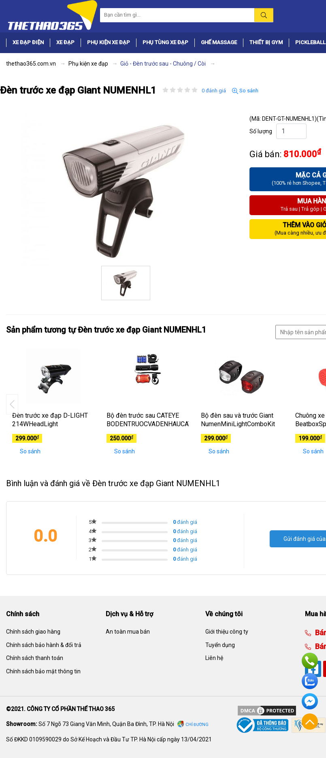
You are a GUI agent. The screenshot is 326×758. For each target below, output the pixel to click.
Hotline (310, 661)
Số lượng (260, 131)
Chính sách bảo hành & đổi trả (43, 645)
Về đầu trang (310, 721)
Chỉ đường (197, 724)
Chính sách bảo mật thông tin (43, 671)
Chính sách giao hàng (33, 631)
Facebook (310, 701)
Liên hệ (214, 658)
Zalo (310, 681)
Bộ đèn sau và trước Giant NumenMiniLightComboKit (238, 420)
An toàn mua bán (128, 631)
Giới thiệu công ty (226, 631)
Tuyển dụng (220, 645)
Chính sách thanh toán (34, 658)
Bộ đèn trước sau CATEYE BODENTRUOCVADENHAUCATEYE (148, 420)
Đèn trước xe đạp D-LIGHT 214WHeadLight (50, 420)
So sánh (245, 91)
